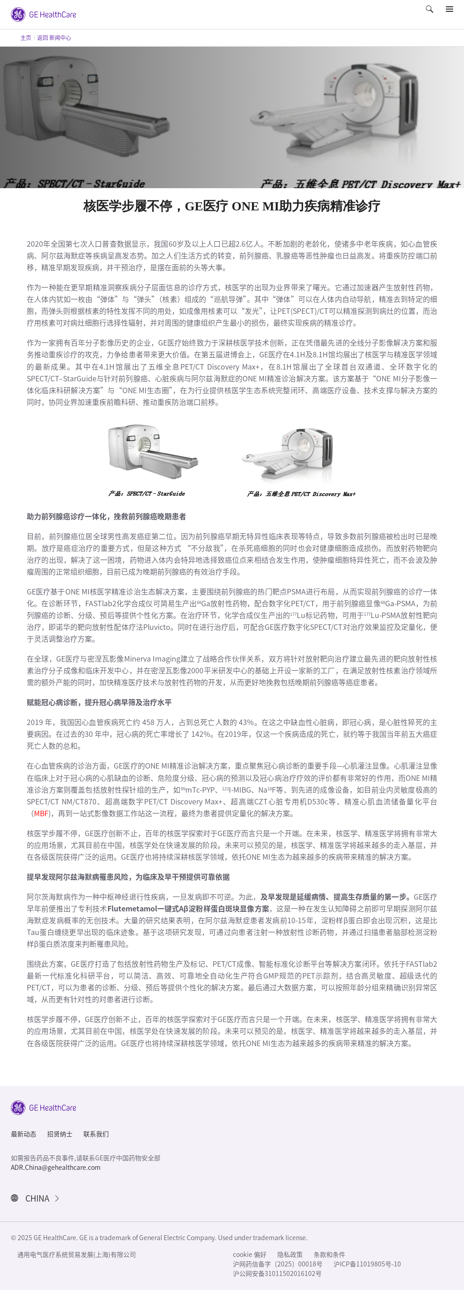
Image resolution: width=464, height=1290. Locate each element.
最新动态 (23, 1134)
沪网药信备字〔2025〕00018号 (278, 1264)
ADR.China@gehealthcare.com (56, 1167)
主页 (25, 37)
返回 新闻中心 (54, 37)
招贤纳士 (59, 1134)
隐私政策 (290, 1254)
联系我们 (96, 1134)
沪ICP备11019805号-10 (367, 1264)
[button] (430, 15)
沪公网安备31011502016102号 (277, 1274)
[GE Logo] (43, 13)
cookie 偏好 (249, 1254)
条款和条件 (329, 1254)
